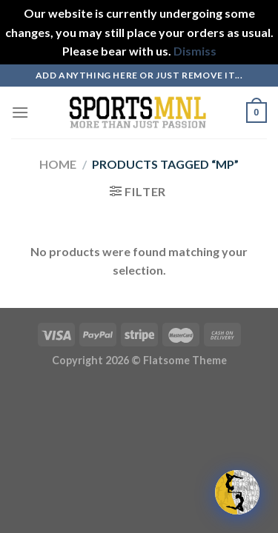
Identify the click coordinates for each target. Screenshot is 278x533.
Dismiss (194, 51)
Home (57, 164)
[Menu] (20, 112)
